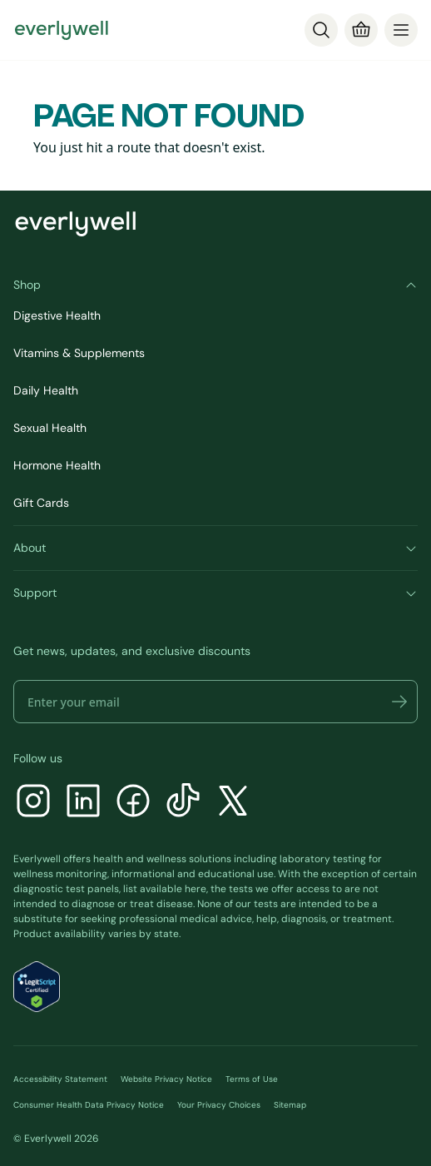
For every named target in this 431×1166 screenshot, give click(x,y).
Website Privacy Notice (166, 1079)
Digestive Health (57, 315)
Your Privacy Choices (218, 1104)
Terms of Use (251, 1079)
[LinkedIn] (83, 803)
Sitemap (290, 1104)
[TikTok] (183, 803)
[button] (399, 702)
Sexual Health (50, 427)
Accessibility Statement (60, 1079)
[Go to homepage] (61, 30)
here (195, 889)
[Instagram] (33, 803)
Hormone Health (57, 465)
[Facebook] (133, 803)
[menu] (401, 30)
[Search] (321, 30)
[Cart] (361, 30)
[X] (233, 803)
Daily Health (45, 390)
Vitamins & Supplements (79, 352)
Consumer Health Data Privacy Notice (88, 1104)
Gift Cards (41, 502)
